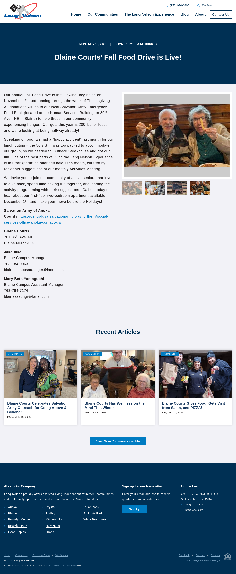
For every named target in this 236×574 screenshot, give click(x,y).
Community (15, 354)
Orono (50, 532)
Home (7, 555)
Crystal (51, 507)
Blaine (12, 513)
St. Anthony (91, 507)
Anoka (12, 507)
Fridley (50, 513)
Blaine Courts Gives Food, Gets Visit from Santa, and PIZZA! (193, 405)
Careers (200, 555)
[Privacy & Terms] (228, 557)
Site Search (61, 555)
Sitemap (215, 555)
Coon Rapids (17, 532)
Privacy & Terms (41, 555)
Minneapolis (54, 519)
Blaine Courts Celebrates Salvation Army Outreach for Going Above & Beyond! (37, 407)
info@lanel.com (194, 510)
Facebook (184, 555)
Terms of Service (70, 565)
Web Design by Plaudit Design (203, 560)
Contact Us (21, 555)
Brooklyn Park (17, 525)
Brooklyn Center (19, 519)
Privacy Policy (53, 565)
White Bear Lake (94, 519)
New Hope (53, 525)
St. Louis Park (93, 513)
